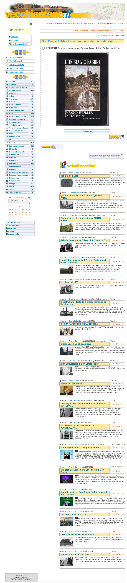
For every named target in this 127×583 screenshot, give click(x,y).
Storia (11, 187)
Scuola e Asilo (14, 181)
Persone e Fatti (15, 166)
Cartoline (12, 102)
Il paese (12, 143)
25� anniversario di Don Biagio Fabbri (79, 364)
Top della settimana (16, 65)
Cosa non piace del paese (19, 128)
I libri (11, 139)
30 (29, 215)
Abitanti (12, 82)
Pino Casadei (74, 361)
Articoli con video (16, 72)
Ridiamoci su (14, 178)
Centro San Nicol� (16, 111)
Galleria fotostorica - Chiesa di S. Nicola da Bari (84, 240)
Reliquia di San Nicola (71, 384)
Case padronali (15, 105)
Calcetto (12, 93)
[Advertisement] (20, 257)
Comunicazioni (15, 122)
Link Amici (12, 228)
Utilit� (11, 231)
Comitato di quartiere (17, 119)
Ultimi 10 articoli (15, 61)
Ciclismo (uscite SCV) (17, 116)
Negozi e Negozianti (16, 152)
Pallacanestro (14, 155)
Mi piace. (87, 131)
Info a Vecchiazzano (16, 146)
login (14, 30)
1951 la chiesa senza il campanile (77, 534)
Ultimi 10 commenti (16, 57)
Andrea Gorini (74, 173)
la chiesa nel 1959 (69, 282)
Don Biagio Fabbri (69, 176)
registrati (20, 30)
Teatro (11, 190)
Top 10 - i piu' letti (16, 68)
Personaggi (13, 163)
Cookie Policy (14, 234)
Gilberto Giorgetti (75, 193)
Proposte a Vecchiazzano (18, 175)
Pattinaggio (13, 161)
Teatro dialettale (15, 192)
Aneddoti (12, 84)
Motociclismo (14, 149)
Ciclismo (12, 113)
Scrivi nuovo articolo (19, 44)
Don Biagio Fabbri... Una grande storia (79, 447)
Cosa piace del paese (17, 131)
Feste (11, 134)
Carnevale (13, 99)
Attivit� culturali (15, 90)
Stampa (12, 184)
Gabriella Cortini (75, 321)
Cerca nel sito (14, 223)
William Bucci (74, 279)
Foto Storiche (14, 225)
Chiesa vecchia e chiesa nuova (75, 344)
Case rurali (13, 108)
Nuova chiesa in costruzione (74, 554)
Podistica (12, 169)
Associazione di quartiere (18, 87)
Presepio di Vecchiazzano (19, 172)
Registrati (14, 37)
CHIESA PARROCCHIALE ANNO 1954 (79, 324)
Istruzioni (14, 40)
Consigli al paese (15, 125)
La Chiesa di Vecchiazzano (73, 514)
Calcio (11, 96)
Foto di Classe (14, 137)
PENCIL (19, 575)
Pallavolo (12, 158)
